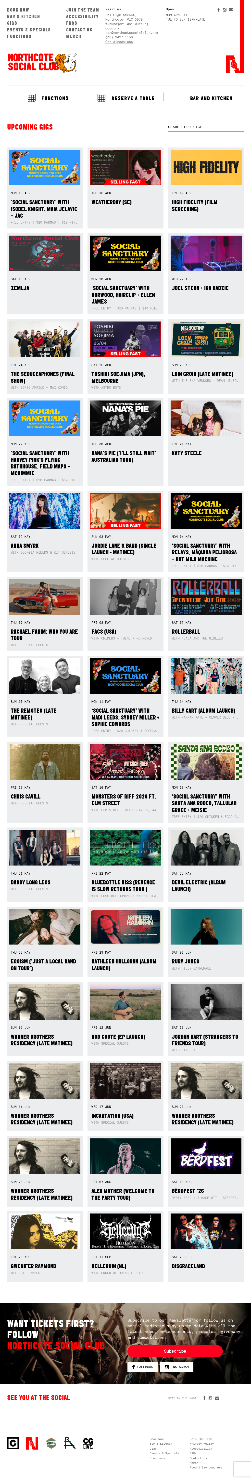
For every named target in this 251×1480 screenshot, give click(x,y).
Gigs (12, 23)
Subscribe (175, 1351)
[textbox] (206, 127)
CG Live (88, 1443)
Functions (19, 36)
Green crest (51, 1443)
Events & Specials (29, 29)
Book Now (18, 10)
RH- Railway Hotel (70, 1443)
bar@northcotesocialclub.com (131, 33)
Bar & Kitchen (23, 16)
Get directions (119, 42)
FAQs (71, 23)
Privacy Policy (202, 1443)
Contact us (79, 29)
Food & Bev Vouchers (206, 1467)
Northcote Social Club (42, 62)
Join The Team (82, 10)
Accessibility (82, 16)
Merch (73, 36)
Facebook (142, 1367)
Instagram (177, 1367)
